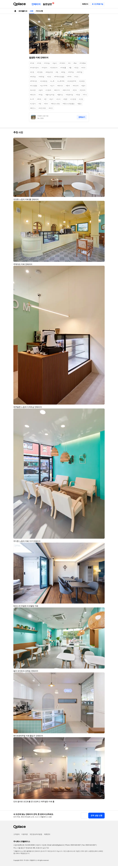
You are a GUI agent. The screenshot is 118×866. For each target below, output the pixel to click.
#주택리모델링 (59, 77)
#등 (57, 72)
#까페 (39, 63)
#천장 (76, 68)
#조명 (32, 72)
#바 (69, 63)
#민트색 (82, 90)
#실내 (55, 63)
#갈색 (41, 90)
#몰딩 (80, 104)
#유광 (78, 95)
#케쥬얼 (41, 77)
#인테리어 (54, 68)
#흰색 (68, 86)
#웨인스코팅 (55, 104)
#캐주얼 (71, 72)
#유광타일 (69, 95)
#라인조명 (42, 108)
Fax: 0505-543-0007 (89, 845)
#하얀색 (75, 86)
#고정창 (73, 99)
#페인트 (33, 95)
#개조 (76, 77)
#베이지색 (66, 90)
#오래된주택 (71, 81)
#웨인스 (33, 108)
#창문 (65, 99)
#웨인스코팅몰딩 (69, 104)
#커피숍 (47, 63)
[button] (102, 140)
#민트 (75, 90)
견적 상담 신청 (96, 815)
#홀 (70, 68)
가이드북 (39, 11)
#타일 (41, 95)
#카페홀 (63, 68)
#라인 (51, 108)
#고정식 (33, 104)
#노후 (52, 81)
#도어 (58, 99)
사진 (31, 11)
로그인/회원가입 (97, 4)
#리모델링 (33, 86)
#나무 (32, 99)
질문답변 (48, 3)
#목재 (39, 99)
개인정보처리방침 (36, 834)
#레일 (63, 72)
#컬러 (83, 86)
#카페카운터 (34, 68)
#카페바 (62, 63)
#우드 (85, 95)
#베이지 (57, 90)
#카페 (32, 63)
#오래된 (82, 81)
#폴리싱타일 (50, 95)
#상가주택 (43, 86)
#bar (75, 63)
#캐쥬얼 (33, 77)
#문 (45, 99)
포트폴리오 (22, 11)
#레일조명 (49, 72)
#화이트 (60, 86)
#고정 (81, 99)
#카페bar (83, 63)
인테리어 (35, 4)
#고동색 (48, 90)
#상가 (52, 86)
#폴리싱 (60, 95)
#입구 (51, 99)
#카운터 (44, 68)
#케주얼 (79, 72)
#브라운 (33, 90)
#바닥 (83, 68)
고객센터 (16, 834)
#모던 (49, 77)
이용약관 (24, 834)
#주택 (69, 77)
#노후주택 (60, 81)
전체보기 (81, 117)
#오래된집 (43, 81)
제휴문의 (85, 4)
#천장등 (40, 72)
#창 (40, 104)
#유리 (46, 104)
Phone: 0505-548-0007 (73, 845)
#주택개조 (33, 81)
